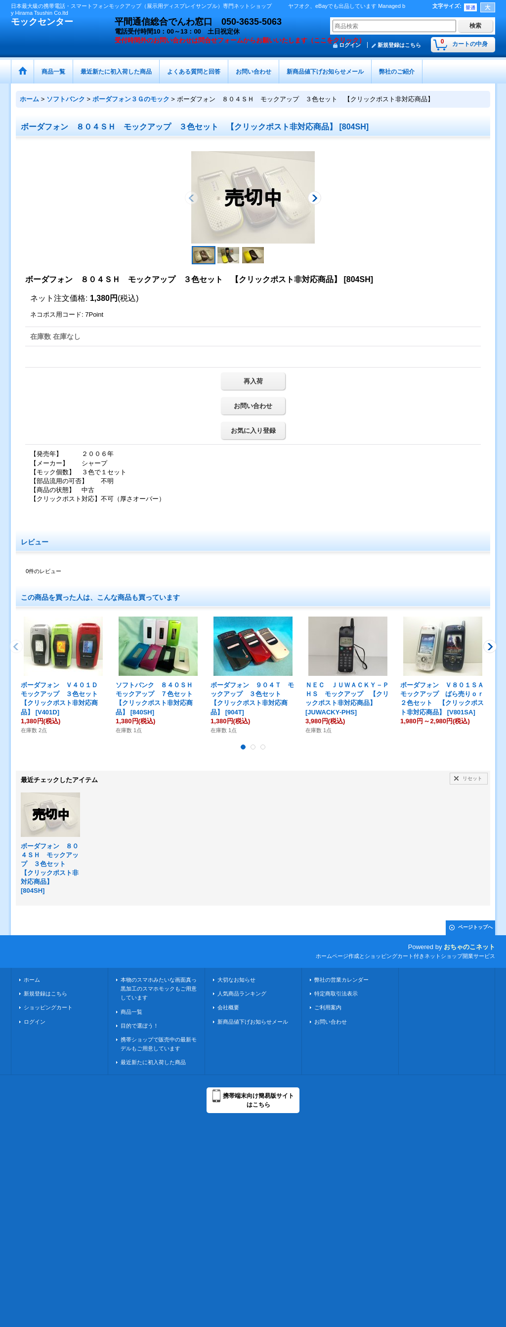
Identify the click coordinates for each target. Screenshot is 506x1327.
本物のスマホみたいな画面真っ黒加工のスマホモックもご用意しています (159, 988)
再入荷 (253, 381)
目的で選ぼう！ (140, 1026)
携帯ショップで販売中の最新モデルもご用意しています (159, 1044)
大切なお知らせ (236, 980)
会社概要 (228, 1007)
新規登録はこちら (399, 45)
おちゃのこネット (469, 947)
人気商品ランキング (241, 993)
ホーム (32, 980)
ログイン (34, 1022)
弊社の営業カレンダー (341, 980)
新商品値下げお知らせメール (252, 1022)
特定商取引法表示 (336, 993)
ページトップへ (475, 927)
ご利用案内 (327, 1007)
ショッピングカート (48, 1007)
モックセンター (42, 22)
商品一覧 (131, 1012)
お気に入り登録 (253, 430)
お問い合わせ (253, 406)
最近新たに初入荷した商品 (153, 1062)
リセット (472, 778)
